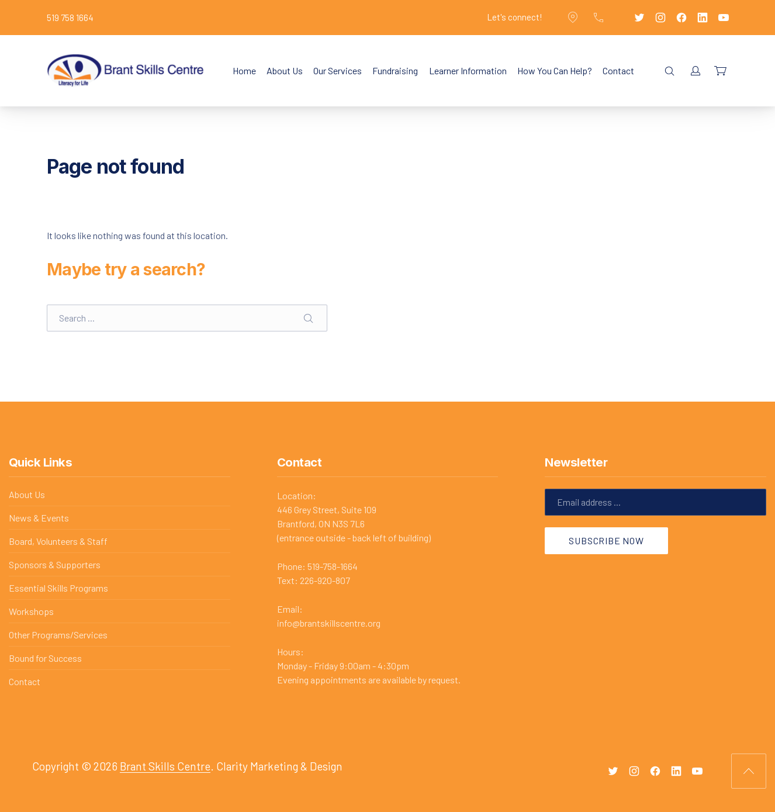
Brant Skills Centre (165, 766)
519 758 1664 (70, 17)
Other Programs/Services (58, 634)
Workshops (31, 611)
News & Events (39, 517)
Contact (618, 70)
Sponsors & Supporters (55, 564)
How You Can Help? (554, 70)
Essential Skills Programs (58, 587)
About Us (285, 70)
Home (244, 70)
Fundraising (395, 70)
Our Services (337, 70)
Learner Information (468, 70)
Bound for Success (45, 658)
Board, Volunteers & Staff (58, 541)
